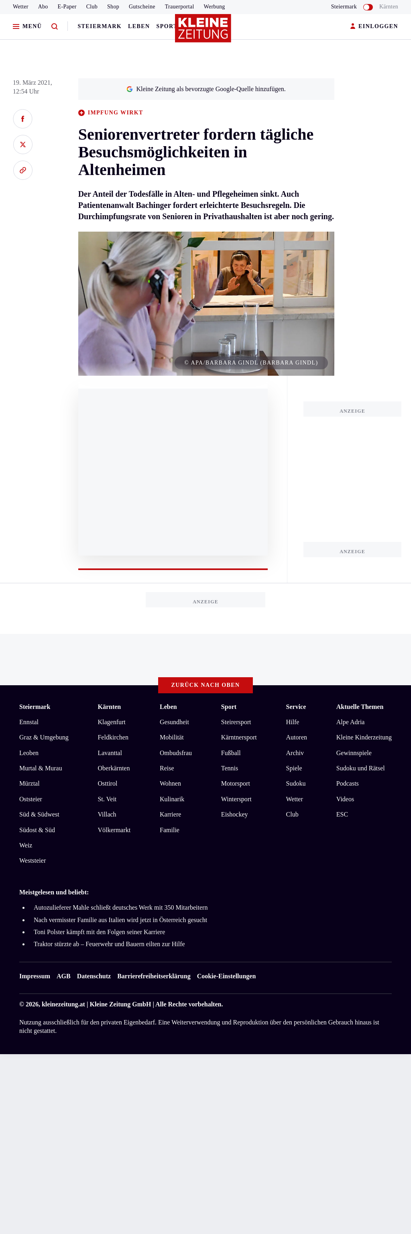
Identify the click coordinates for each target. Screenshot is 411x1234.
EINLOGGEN (374, 26)
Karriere (170, 814)
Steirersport (236, 722)
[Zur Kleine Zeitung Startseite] (203, 31)
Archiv (295, 752)
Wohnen (170, 783)
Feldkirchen (113, 737)
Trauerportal (179, 7)
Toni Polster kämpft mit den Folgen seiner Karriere (99, 932)
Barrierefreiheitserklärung (153, 976)
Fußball (231, 752)
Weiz (25, 845)
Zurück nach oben (205, 685)
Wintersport (236, 799)
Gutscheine (142, 7)
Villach (107, 814)
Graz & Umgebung (44, 737)
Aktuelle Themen (359, 706)
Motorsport (235, 783)
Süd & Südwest (39, 814)
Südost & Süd (37, 830)
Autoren (296, 737)
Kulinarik (172, 799)
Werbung (214, 7)
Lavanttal (110, 752)
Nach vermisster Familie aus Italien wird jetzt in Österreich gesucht (120, 919)
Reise (167, 768)
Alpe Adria (350, 722)
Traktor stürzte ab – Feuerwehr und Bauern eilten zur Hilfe (109, 944)
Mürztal (29, 783)
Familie (169, 830)
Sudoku (296, 783)
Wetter (20, 7)
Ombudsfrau (176, 752)
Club (92, 7)
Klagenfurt (111, 722)
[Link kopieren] (23, 170)
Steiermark (99, 26)
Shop (113, 7)
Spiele (294, 768)
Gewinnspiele (354, 752)
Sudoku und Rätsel (360, 768)
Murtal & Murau (40, 768)
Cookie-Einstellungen (226, 976)
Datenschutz (94, 976)
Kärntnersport (239, 737)
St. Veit (107, 799)
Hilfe (292, 722)
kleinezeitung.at (63, 1004)
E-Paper (67, 7)
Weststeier (32, 860)
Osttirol (107, 783)
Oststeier (30, 799)
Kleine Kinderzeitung (364, 737)
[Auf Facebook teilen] (23, 118)
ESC (342, 814)
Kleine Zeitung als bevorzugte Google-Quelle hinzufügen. (205, 89)
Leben (139, 26)
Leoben (29, 752)
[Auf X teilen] (23, 144)
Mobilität (172, 737)
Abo (43, 7)
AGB (64, 976)
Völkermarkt (114, 830)
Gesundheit (174, 722)
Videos (345, 799)
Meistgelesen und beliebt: (54, 892)
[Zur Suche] (54, 26)
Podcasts (347, 783)
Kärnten (388, 7)
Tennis (229, 768)
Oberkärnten (114, 768)
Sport (167, 26)
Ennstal (29, 722)
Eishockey (234, 814)
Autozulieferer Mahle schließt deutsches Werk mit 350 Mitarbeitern (121, 907)
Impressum (34, 976)
